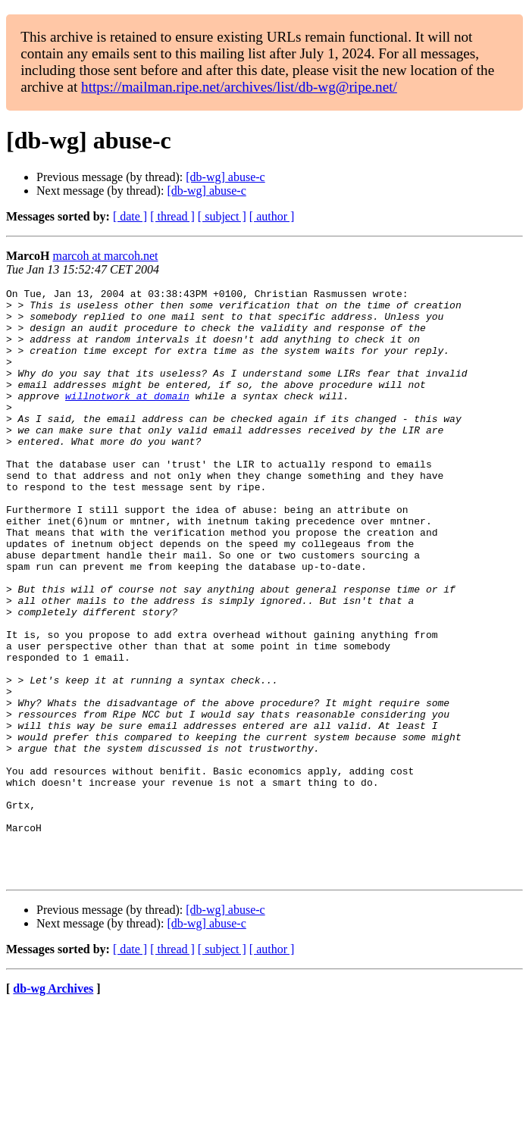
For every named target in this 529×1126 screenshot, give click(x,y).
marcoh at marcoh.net (105, 255)
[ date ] (130, 216)
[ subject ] (222, 216)
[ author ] (272, 216)
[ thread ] (172, 216)
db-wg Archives (53, 1106)
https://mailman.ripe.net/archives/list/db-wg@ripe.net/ (239, 87)
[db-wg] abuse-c (225, 176)
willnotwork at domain (127, 418)
